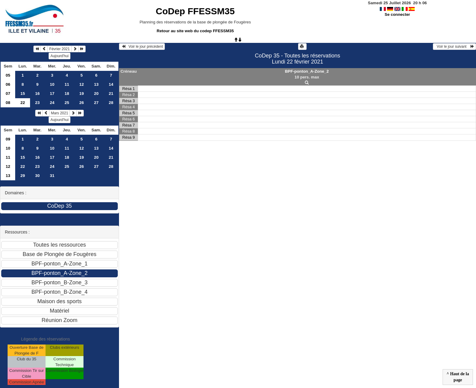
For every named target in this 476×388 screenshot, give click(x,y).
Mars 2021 (59, 113)
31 (52, 175)
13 (96, 84)
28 (111, 102)
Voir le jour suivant (454, 46)
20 (96, 93)
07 (8, 93)
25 (67, 102)
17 (52, 93)
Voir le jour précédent (142, 46)
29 (22, 175)
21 (111, 93)
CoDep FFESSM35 (195, 11)
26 (81, 102)
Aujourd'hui (59, 56)
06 (8, 84)
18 (67, 93)
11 (67, 84)
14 (111, 84)
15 (22, 93)
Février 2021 (59, 49)
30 (37, 175)
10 (52, 84)
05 (8, 75)
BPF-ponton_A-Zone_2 (306, 71)
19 (81, 93)
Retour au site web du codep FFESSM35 (195, 31)
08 (8, 102)
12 (81, 84)
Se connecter (397, 14)
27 (96, 102)
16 (37, 93)
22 (22, 166)
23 (37, 102)
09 (8, 139)
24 (52, 102)
